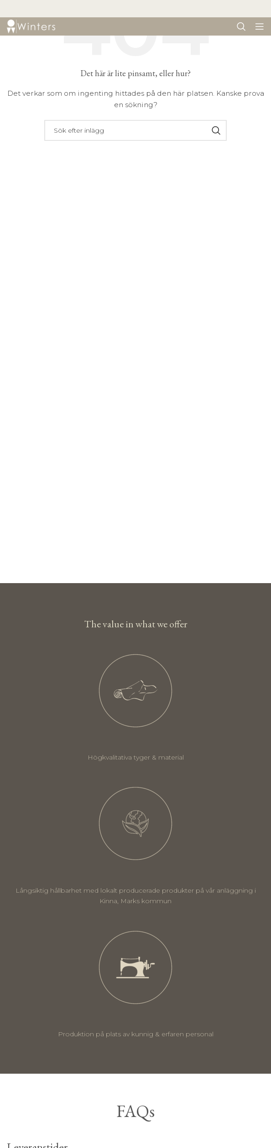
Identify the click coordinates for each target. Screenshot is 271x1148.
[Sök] (241, 26)
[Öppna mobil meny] (259, 26)
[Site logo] (31, 26)
